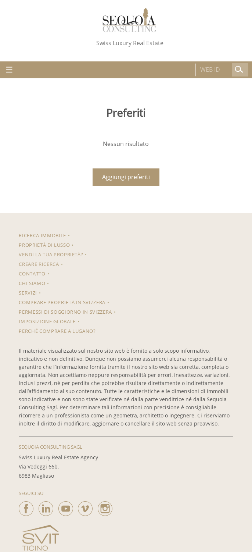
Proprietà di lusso (44, 245)
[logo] (129, 20)
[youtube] (65, 507)
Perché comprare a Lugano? (57, 331)
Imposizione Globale (47, 321)
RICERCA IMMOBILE (42, 235)
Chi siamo (32, 283)
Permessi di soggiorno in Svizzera (65, 312)
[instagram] (105, 507)
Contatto (32, 273)
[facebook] (26, 507)
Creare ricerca (39, 264)
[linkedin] (46, 507)
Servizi (28, 292)
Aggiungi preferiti (126, 177)
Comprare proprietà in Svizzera (62, 302)
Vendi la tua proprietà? (51, 254)
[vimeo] (85, 507)
